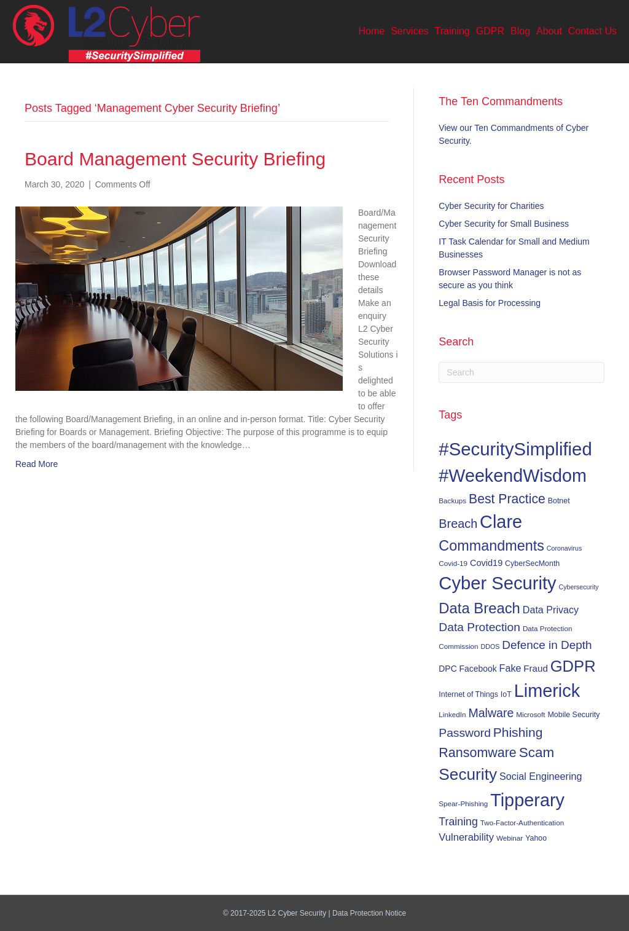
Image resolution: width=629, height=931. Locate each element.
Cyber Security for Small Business (504, 224)
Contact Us (592, 31)
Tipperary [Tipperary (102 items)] (527, 800)
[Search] (521, 372)
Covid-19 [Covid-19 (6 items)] (453, 563)
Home (372, 31)
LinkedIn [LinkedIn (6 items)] (452, 714)
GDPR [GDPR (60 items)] (573, 666)
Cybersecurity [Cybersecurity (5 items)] (579, 587)
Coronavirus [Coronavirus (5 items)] (564, 548)
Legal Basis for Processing (490, 303)
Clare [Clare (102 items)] (501, 522)
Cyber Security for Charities (491, 206)
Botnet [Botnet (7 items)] (559, 501)
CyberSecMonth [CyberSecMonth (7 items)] (532, 563)
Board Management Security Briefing (175, 159)
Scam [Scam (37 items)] (537, 752)
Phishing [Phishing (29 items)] (518, 732)
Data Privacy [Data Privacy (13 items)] (551, 609)
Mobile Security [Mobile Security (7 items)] (574, 714)
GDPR (490, 31)
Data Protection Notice (369, 913)
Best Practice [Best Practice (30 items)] (507, 499)
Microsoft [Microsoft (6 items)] (530, 714)
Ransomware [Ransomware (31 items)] (477, 752)
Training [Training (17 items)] (458, 821)
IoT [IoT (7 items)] (506, 694)
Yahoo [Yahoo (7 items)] (536, 838)
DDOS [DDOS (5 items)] (490, 646)
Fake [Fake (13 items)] (510, 668)
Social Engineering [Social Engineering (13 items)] (540, 776)
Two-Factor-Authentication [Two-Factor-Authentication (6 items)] (522, 823)
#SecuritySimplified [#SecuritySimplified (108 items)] (515, 449)
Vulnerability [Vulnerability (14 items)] (466, 837)
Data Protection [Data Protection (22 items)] (479, 627)
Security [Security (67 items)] (468, 774)
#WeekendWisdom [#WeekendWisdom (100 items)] (513, 475)
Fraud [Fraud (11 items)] (535, 668)
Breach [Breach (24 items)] (458, 523)
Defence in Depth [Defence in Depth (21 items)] (547, 644)
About (549, 31)
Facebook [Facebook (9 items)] (478, 669)
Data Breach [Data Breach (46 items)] (479, 608)
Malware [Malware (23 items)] (491, 713)
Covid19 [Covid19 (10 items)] (486, 563)
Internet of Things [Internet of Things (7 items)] (468, 694)
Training (452, 31)
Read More (36, 464)
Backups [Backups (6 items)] (452, 501)
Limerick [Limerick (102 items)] (547, 691)
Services (409, 31)
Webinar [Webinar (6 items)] (509, 838)
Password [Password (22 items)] (465, 732)
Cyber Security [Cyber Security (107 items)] (497, 583)
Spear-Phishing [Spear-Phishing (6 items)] (463, 803)
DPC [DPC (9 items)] (447, 669)
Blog (520, 31)
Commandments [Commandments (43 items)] (491, 546)
